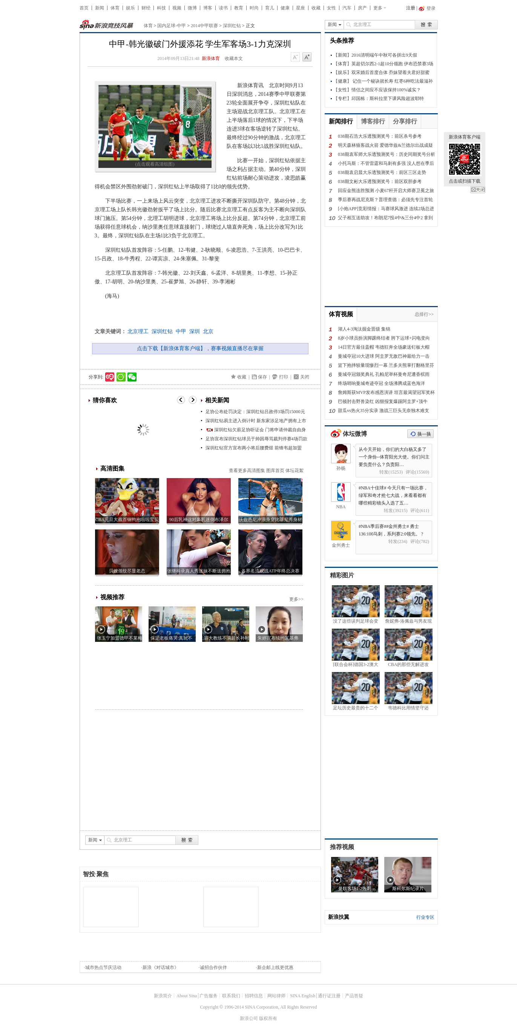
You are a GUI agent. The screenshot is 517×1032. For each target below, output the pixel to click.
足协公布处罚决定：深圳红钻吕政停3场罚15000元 (255, 411)
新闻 (99, 8)
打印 (283, 377)
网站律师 (276, 995)
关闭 (477, 189)
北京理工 (138, 331)
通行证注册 (329, 995)
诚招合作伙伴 (213, 967)
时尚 (254, 8)
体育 (115, 8)
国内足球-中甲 (171, 25)
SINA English (302, 995)
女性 (331, 8)
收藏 (316, 8)
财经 (145, 8)
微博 (192, 8)
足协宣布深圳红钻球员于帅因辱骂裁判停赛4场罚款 (256, 438)
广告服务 (208, 995)
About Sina (186, 995)
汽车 (346, 8)
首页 (84, 8)
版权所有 (268, 1018)
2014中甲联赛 (204, 25)
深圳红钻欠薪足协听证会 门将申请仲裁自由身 (260, 429)
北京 (208, 331)
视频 (176, 8)
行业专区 (425, 917)
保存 (262, 377)
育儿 (269, 8)
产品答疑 (354, 995)
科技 (161, 8)
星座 (300, 8)
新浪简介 (163, 995)
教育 (238, 8)
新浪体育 (211, 58)
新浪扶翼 (338, 917)
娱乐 (130, 8)
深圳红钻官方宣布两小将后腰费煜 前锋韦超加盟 (254, 448)
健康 (285, 8)
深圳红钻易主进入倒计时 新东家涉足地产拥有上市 (256, 420)
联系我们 (231, 995)
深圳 (194, 331)
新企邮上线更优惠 (275, 967)
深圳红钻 (232, 25)
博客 (207, 8)
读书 (223, 8)
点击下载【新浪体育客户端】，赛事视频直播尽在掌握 (200, 348)
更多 (377, 8)
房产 (362, 8)
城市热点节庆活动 (103, 967)
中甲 (181, 331)
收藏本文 (234, 58)
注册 (410, 8)
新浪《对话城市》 (161, 967)
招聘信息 (254, 995)
